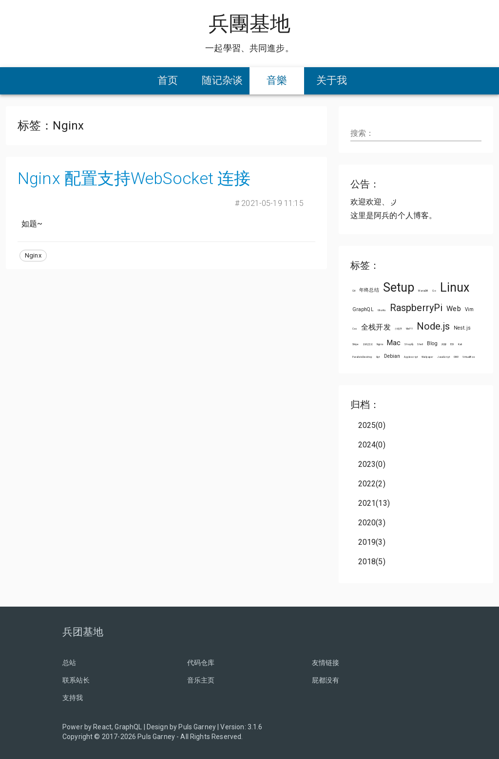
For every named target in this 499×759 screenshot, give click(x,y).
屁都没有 (326, 680)
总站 (69, 662)
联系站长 (76, 680)
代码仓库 (201, 662)
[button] (33, 255)
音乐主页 (201, 680)
